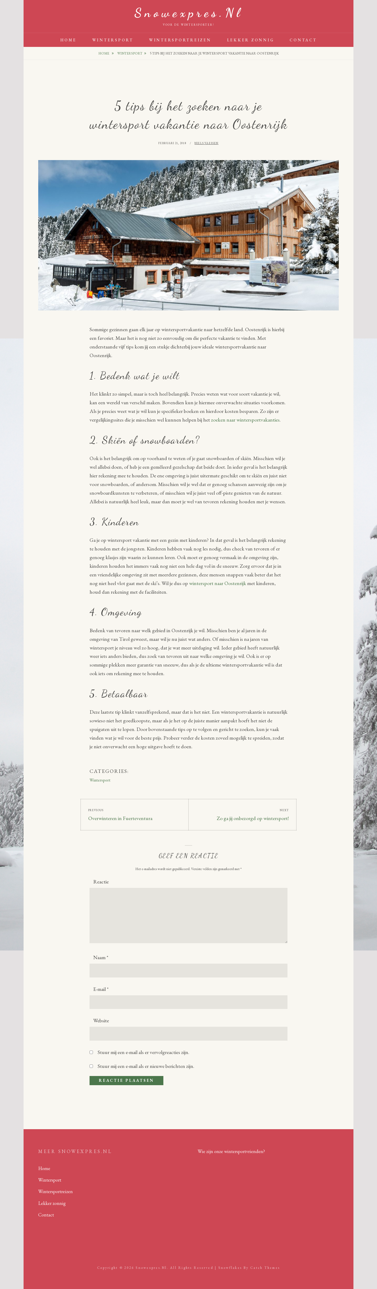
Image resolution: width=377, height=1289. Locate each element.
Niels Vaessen (206, 143)
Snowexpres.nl (188, 12)
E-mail (101, 989)
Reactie (101, 881)
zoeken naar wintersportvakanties (245, 419)
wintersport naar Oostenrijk (217, 583)
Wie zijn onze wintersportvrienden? (231, 1151)
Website (101, 1020)
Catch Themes (265, 1267)
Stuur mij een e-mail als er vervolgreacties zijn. (143, 1052)
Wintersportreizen (180, 39)
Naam (100, 957)
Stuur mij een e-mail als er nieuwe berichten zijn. (146, 1066)
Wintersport (112, 39)
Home (68, 39)
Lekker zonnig (250, 39)
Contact (303, 39)
